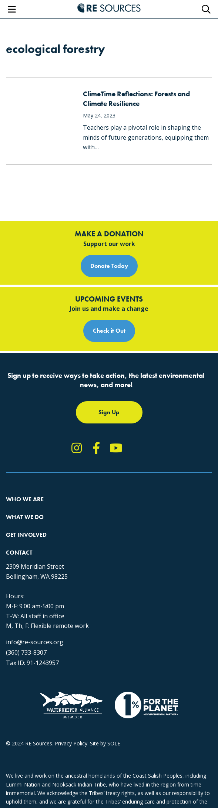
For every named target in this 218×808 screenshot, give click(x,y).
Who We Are (25, 499)
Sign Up (109, 412)
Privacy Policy (71, 743)
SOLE (113, 743)
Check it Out (109, 331)
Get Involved (26, 535)
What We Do (25, 517)
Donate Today (109, 266)
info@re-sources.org (34, 642)
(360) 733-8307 (26, 652)
